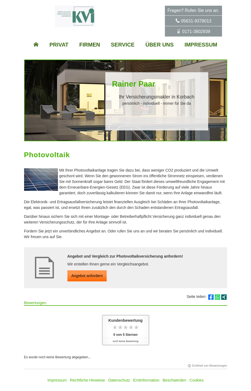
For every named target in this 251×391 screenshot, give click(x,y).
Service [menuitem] (123, 44)
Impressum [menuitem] (200, 44)
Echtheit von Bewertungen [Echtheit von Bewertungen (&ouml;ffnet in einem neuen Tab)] (209, 365)
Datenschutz (119, 380)
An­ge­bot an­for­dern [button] (87, 276)
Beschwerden (174, 380)
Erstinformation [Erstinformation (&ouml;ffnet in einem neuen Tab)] (146, 380)
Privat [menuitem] (58, 44)
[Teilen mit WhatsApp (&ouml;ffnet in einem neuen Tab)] (217, 297)
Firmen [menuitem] (89, 44)
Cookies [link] (197, 380)
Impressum (57, 380)
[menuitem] (36, 44)
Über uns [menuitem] (159, 44)
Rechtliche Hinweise (87, 380)
